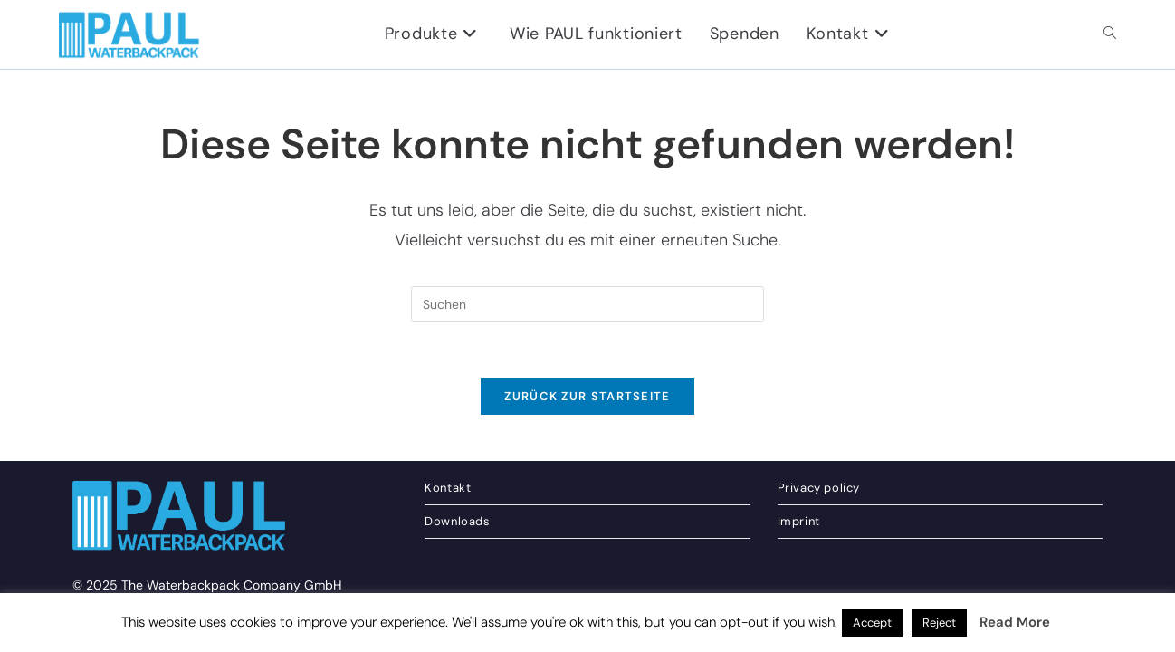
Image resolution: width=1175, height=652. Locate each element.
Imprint (799, 558)
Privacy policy (819, 524)
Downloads (457, 558)
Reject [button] (939, 622)
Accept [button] (872, 622)
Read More (1014, 622)
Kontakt (448, 524)
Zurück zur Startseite (587, 396)
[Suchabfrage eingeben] (587, 304)
